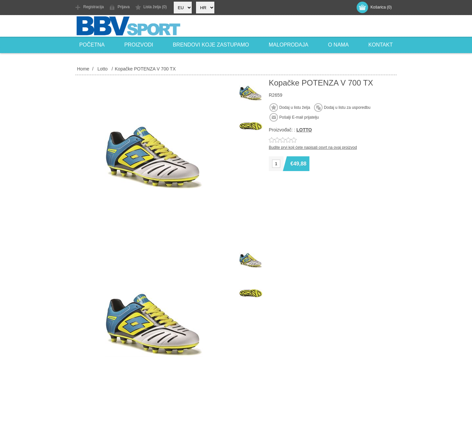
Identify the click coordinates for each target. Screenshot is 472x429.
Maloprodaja (288, 45)
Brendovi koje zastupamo (211, 45)
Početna (92, 45)
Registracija (93, 7)
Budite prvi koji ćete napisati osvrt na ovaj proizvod (313, 147)
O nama (338, 45)
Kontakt (380, 45)
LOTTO (304, 129)
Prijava (124, 7)
